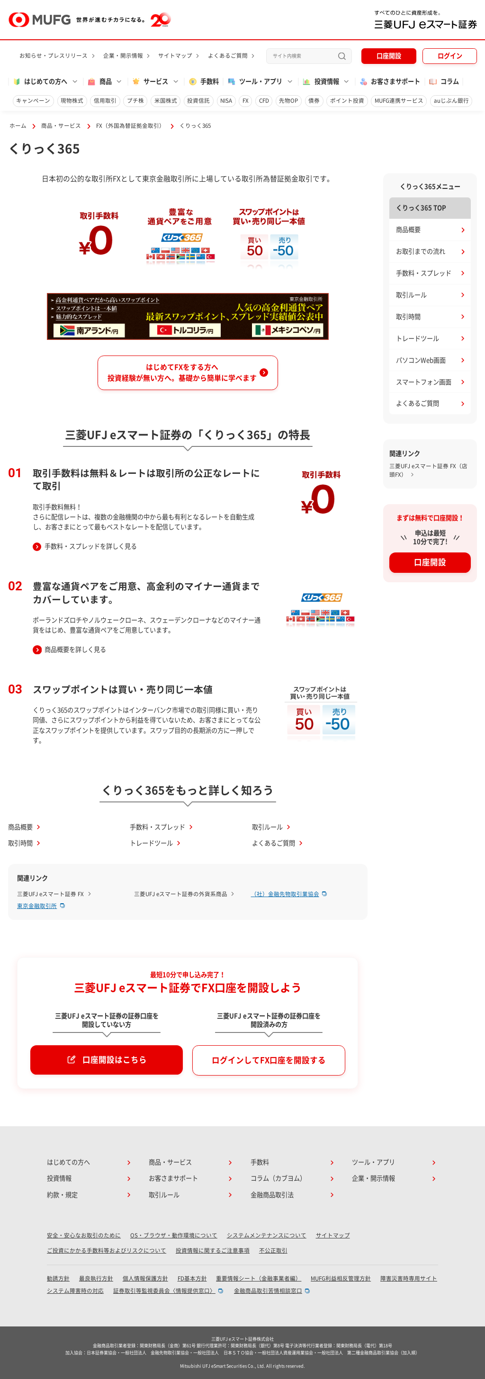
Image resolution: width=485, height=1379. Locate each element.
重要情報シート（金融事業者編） (258, 1278)
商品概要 (20, 827)
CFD (264, 100)
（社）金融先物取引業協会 (285, 894)
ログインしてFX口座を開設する (269, 1060)
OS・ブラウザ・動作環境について (173, 1235)
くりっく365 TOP (421, 208)
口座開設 (389, 56)
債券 (314, 100)
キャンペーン (33, 100)
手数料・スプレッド (157, 827)
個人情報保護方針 (145, 1278)
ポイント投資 (347, 100)
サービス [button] (149, 81)
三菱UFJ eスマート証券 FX (50, 894)
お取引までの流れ (420, 251)
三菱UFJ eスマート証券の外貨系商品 (180, 894)
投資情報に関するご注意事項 (213, 1250)
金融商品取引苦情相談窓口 (268, 1290)
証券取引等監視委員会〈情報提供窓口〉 (164, 1290)
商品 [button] (99, 81)
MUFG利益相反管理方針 (341, 1278)
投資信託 (198, 100)
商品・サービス (61, 125)
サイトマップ (175, 55)
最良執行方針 (96, 1278)
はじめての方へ (68, 1162)
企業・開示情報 (123, 55)
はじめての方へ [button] (39, 81)
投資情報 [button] (320, 81)
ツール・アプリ (373, 1162)
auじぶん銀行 (451, 100)
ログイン (450, 56)
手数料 (203, 81)
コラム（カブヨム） (278, 1178)
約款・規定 (62, 1195)
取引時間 (20, 843)
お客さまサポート (389, 81)
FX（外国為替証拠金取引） (130, 125)
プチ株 (135, 100)
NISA (226, 100)
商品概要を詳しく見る (75, 649)
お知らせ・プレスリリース (53, 55)
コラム (443, 81)
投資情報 (59, 1178)
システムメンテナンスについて (266, 1235)
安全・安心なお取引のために (84, 1235)
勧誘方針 (58, 1278)
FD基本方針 (192, 1278)
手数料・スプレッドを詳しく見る (91, 546)
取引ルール (267, 827)
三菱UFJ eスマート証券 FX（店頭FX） (428, 470)
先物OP (288, 100)
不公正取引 (273, 1250)
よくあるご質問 (228, 55)
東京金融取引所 (37, 905)
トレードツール (151, 843)
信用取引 (105, 100)
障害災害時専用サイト (408, 1278)
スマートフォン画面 (423, 382)
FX (245, 100)
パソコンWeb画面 (421, 360)
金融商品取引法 (272, 1195)
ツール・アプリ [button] (254, 81)
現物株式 (72, 100)
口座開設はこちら (114, 1060)
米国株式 (165, 100)
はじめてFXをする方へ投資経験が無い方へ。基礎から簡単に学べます (182, 373)
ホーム (18, 125)
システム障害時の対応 (75, 1290)
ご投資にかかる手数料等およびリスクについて (106, 1250)
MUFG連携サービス (399, 100)
